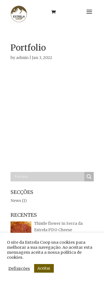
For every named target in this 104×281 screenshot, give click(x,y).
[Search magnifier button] (89, 176)
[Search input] (49, 176)
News (16, 200)
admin (22, 57)
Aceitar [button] (43, 268)
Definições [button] (19, 268)
